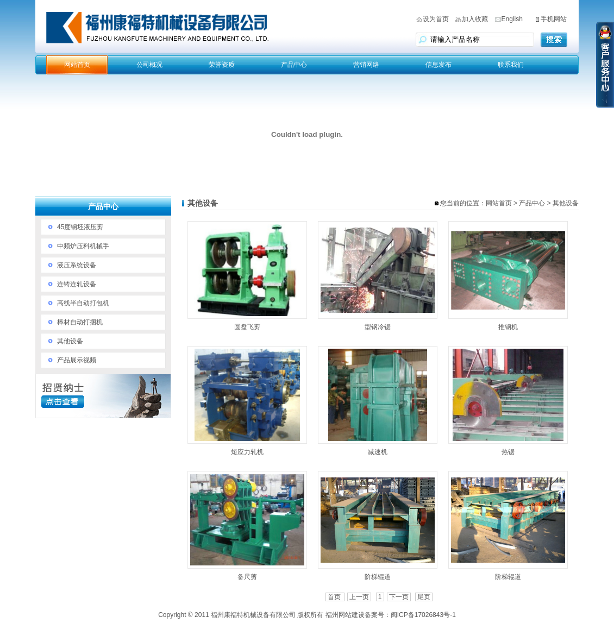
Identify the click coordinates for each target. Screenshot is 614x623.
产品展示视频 (76, 360)
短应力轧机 (247, 452)
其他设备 (70, 341)
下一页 (399, 597)
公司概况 (149, 64)
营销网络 (366, 64)
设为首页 (436, 19)
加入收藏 (475, 19)
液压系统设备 (76, 265)
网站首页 (77, 64)
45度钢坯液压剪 (80, 227)
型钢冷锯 (378, 327)
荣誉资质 (222, 64)
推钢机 (508, 327)
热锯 (508, 452)
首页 (335, 597)
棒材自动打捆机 (80, 322)
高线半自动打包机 (83, 303)
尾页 (423, 597)
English (512, 19)
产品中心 (294, 64)
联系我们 (511, 64)
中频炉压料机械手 (83, 246)
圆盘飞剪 (247, 327)
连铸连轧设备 (76, 284)
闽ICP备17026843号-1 (423, 615)
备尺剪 (247, 577)
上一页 (359, 597)
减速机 (377, 452)
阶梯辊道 (378, 577)
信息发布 (438, 64)
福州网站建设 (345, 615)
